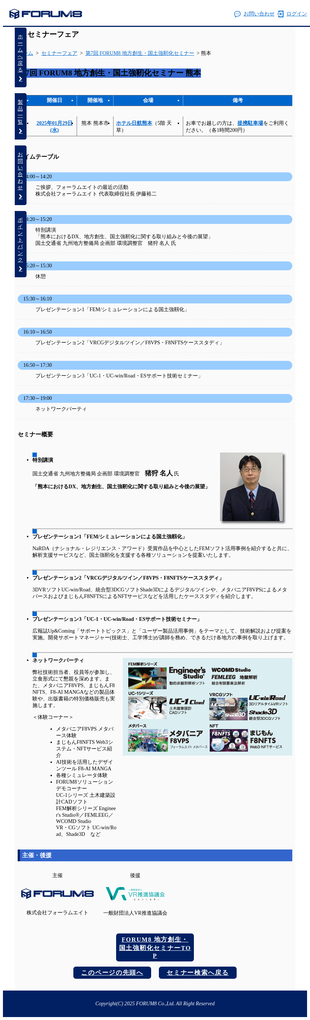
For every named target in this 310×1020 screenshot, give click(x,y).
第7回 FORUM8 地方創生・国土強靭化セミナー (140, 53)
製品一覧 (21, 116)
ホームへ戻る (21, 57)
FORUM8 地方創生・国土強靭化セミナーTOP (155, 947)
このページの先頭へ (112, 972)
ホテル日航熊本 (134, 123)
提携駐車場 (250, 123)
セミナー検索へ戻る (198, 972)
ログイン (292, 14)
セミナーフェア (53, 34)
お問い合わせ (254, 14)
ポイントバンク (21, 244)
